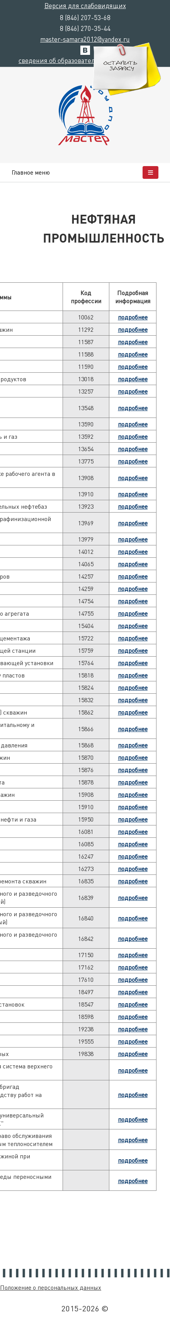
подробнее (133, 317)
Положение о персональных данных (50, 1287)
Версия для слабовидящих (85, 5)
